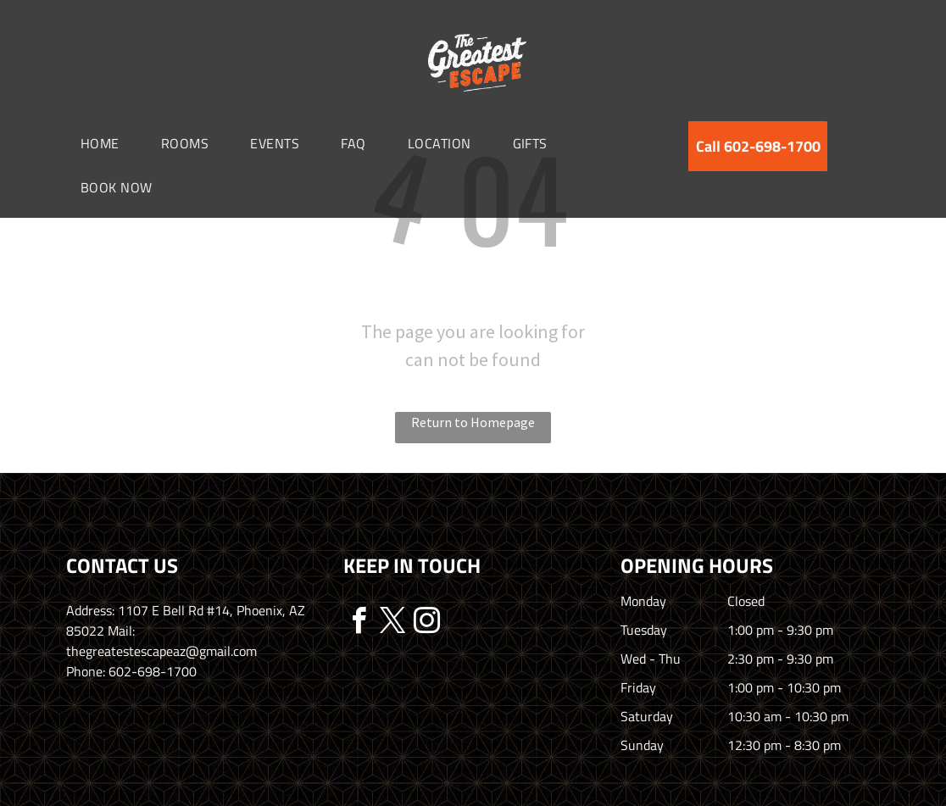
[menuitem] (106, 143)
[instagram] (426, 623)
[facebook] (358, 623)
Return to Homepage (473, 422)
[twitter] (392, 623)
